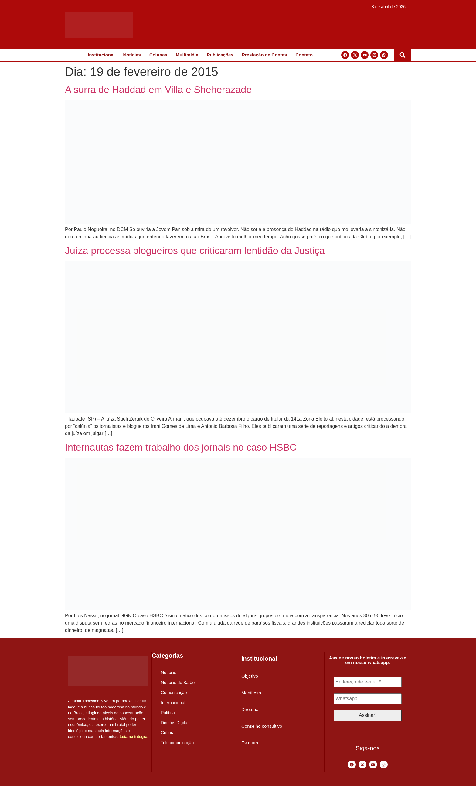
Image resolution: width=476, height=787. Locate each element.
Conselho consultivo (261, 726)
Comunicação (174, 692)
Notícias (132, 54)
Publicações (220, 54)
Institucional (101, 54)
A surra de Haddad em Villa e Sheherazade (158, 89)
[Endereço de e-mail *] (368, 682)
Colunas (158, 54)
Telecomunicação (177, 742)
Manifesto (251, 692)
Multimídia (187, 54)
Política (168, 712)
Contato (304, 54)
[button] (402, 55)
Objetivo (249, 676)
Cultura (168, 732)
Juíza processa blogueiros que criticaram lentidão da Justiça (195, 250)
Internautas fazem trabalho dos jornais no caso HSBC (181, 447)
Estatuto (249, 742)
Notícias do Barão (178, 682)
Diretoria (250, 709)
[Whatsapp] (368, 699)
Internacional (173, 702)
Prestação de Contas (264, 54)
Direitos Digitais (175, 722)
